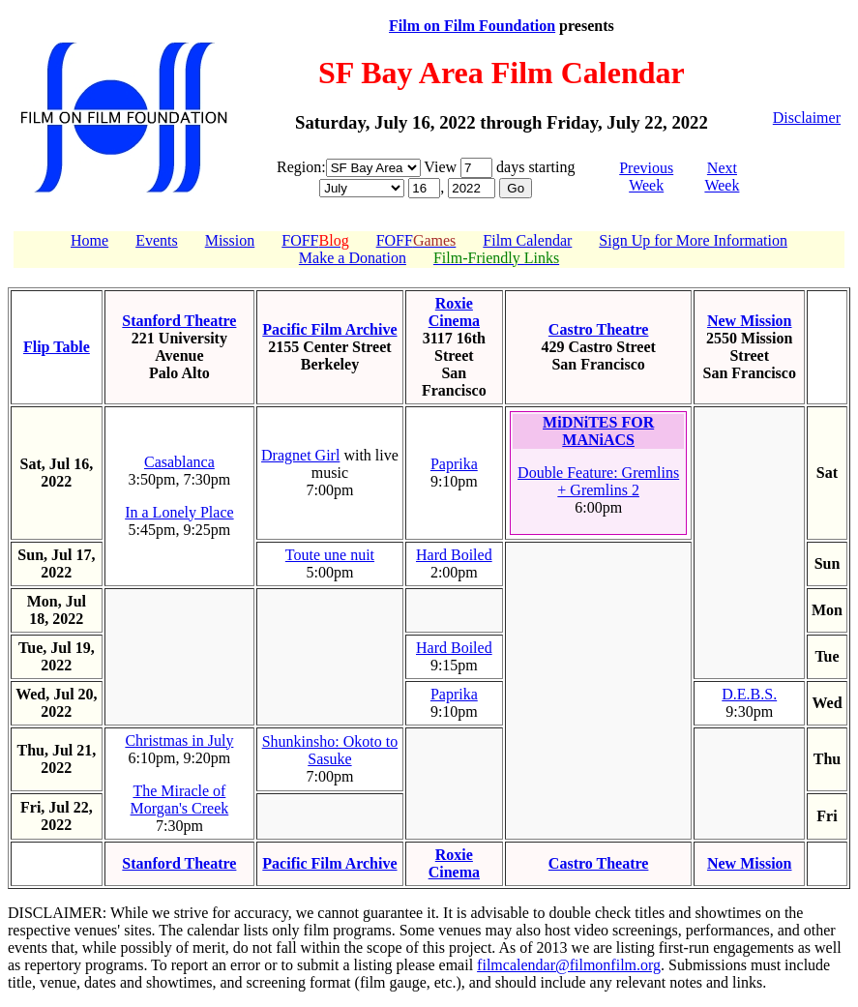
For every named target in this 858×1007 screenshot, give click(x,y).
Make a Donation (352, 258)
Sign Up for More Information (693, 240)
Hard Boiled (454, 555)
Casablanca (179, 462)
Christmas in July (179, 740)
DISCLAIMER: (57, 912)
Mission (230, 240)
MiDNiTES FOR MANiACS (598, 431)
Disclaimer (807, 117)
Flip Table (56, 347)
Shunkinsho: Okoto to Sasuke (330, 750)
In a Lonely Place (179, 512)
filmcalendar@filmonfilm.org (569, 965)
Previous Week (646, 176)
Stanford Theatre (179, 320)
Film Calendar (527, 240)
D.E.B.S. (749, 694)
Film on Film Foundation (472, 25)
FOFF (314, 240)
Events (156, 240)
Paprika (454, 464)
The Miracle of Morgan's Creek (180, 799)
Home (89, 240)
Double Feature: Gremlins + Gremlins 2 (598, 481)
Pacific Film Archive (329, 329)
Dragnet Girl (300, 455)
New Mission (749, 320)
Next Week (721, 176)
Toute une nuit (329, 555)
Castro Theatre (598, 329)
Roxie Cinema (454, 312)
